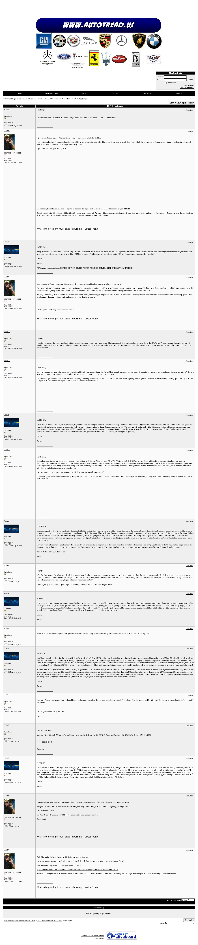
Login (190, 80)
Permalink (189, 110)
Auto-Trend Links (51, 93)
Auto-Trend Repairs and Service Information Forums (23, 99)
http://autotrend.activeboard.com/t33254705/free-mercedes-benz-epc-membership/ (67, 815)
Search (83, 93)
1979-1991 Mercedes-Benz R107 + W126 (60, 99)
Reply (191, 103)
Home (19, 93)
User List (178, 93)
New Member (189, 85)
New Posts (147, 93)
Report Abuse (98, 938)
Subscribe (189, 920)
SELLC (7, 131)
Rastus (6, 242)
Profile (115, 93)
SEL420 (7, 109)
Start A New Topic (178, 103)
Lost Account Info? (187, 88)
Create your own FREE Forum (92, 935)
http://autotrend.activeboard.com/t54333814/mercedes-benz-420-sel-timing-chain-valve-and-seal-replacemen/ (77, 869)
